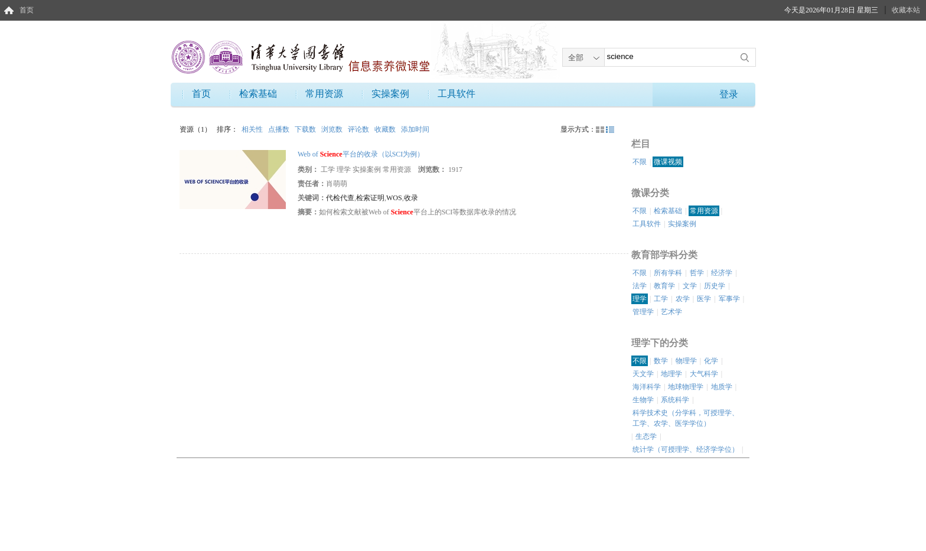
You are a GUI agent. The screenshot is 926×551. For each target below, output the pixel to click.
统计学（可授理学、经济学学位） (685, 449)
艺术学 (671, 312)
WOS (394, 198)
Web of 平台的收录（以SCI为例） (361, 154)
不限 (639, 162)
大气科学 (704, 374)
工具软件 (456, 94)
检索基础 (258, 94)
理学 (639, 299)
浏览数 (332, 129)
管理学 (643, 312)
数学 (661, 361)
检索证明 (370, 198)
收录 (411, 198)
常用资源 (324, 94)
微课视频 (668, 162)
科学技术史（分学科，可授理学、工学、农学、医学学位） (685, 418)
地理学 (671, 374)
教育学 (664, 286)
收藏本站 (906, 10)
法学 (639, 286)
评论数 (359, 129)
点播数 (279, 129)
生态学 (646, 436)
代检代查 (340, 198)
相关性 (253, 129)
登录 (728, 94)
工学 (661, 299)
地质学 (721, 387)
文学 (690, 286)
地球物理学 (685, 387)
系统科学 (675, 400)
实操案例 (390, 94)
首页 (26, 10)
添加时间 (415, 129)
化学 (711, 361)
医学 (704, 299)
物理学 (686, 361)
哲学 (697, 273)
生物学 (643, 400)
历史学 (714, 286)
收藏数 (385, 129)
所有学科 (668, 273)
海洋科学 (646, 387)
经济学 (721, 273)
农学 (683, 299)
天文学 (643, 374)
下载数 (306, 129)
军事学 (729, 299)
